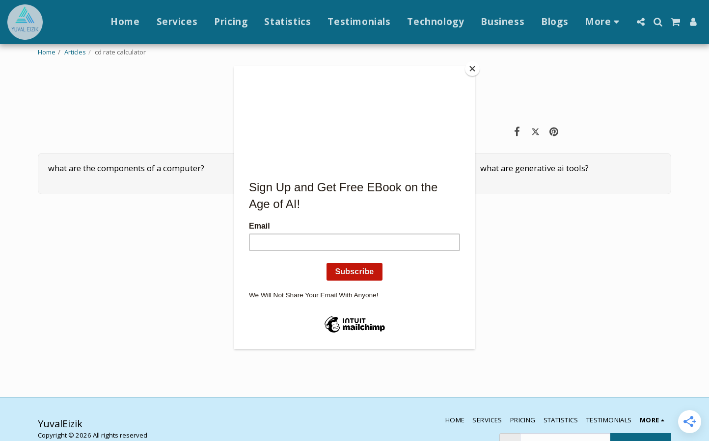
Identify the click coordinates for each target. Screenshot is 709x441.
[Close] (472, 68)
